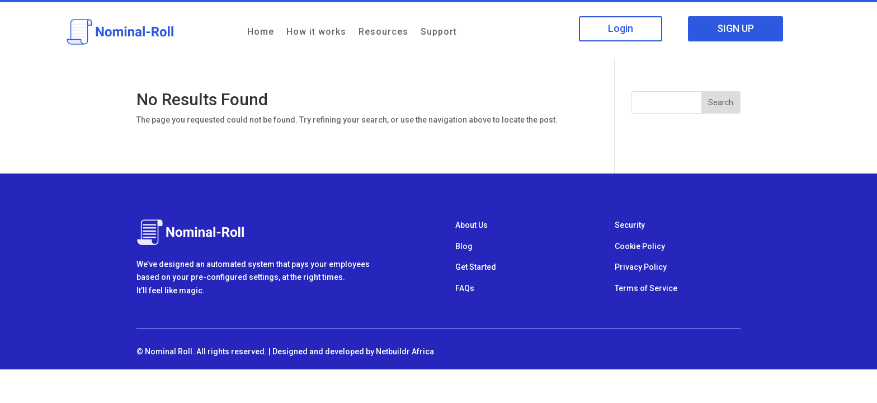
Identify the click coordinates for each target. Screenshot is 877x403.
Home (260, 31)
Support (439, 31)
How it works (316, 31)
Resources (383, 31)
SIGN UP (735, 28)
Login (620, 28)
